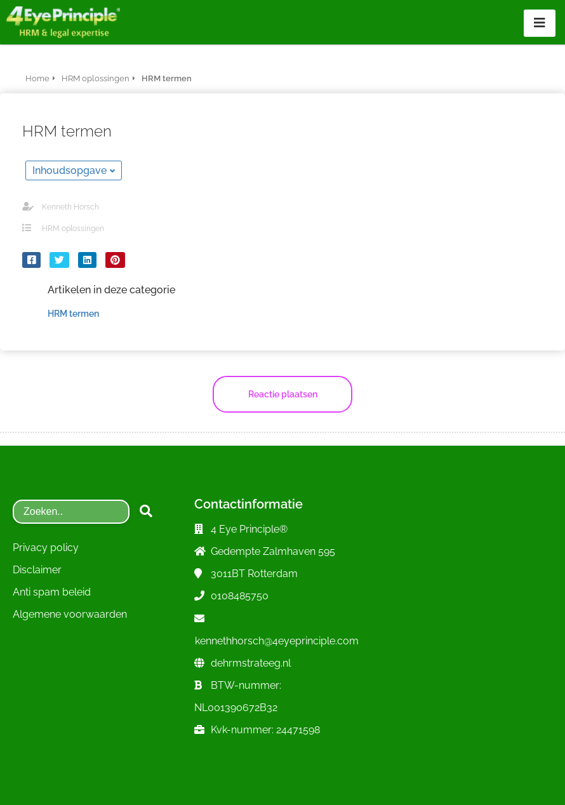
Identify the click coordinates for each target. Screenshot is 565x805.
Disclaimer (37, 570)
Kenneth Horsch (70, 207)
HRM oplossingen (73, 228)
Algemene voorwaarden (70, 614)
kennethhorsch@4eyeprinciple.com (277, 641)
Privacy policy (46, 548)
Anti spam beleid (52, 592)
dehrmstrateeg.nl (251, 663)
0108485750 (240, 596)
